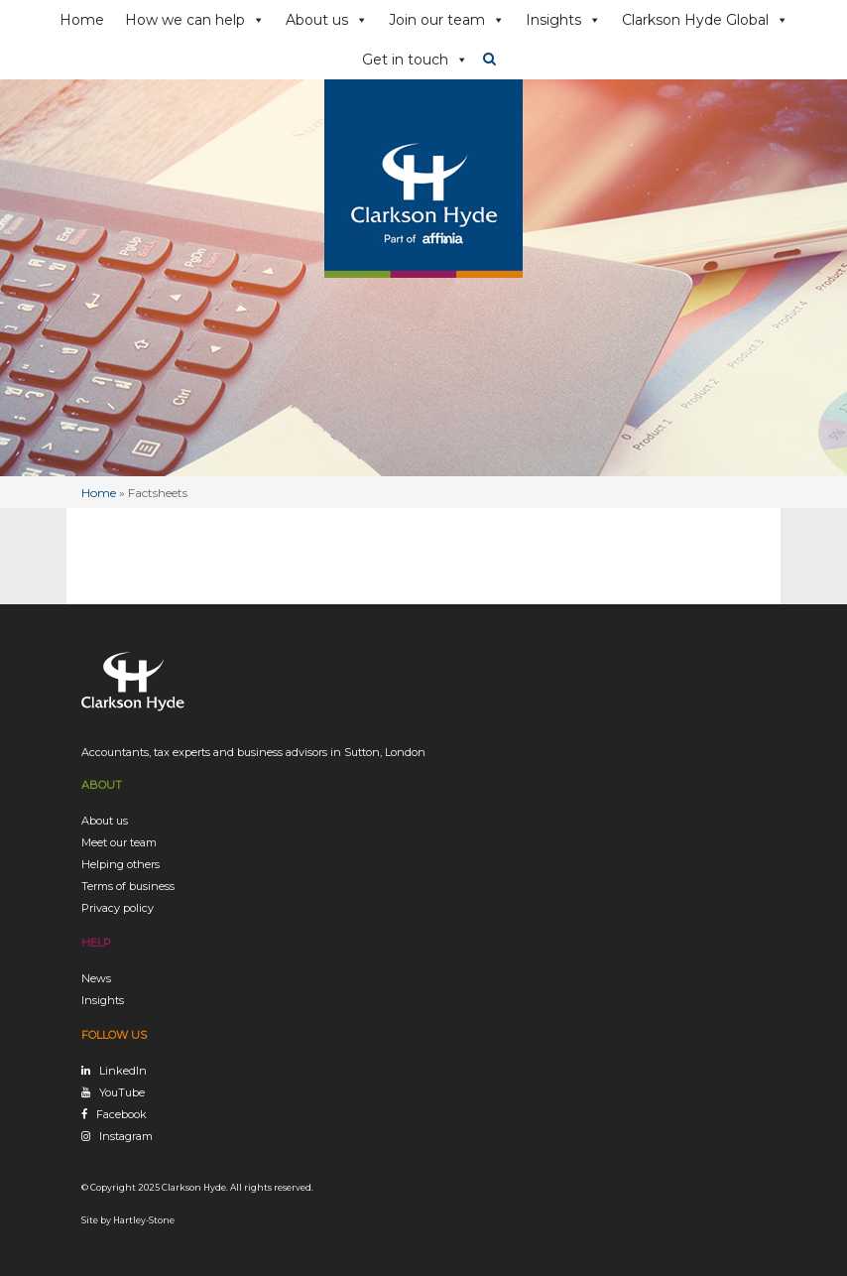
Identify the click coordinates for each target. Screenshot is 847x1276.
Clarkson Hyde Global (705, 20)
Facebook (121, 1114)
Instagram (126, 1136)
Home (82, 20)
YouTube (122, 1092)
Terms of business (128, 886)
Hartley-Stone (144, 1219)
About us (327, 20)
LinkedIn (123, 1071)
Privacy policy (117, 908)
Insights (563, 20)
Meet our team (119, 842)
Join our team (447, 20)
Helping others (120, 864)
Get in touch (415, 59)
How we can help (195, 20)
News (96, 978)
